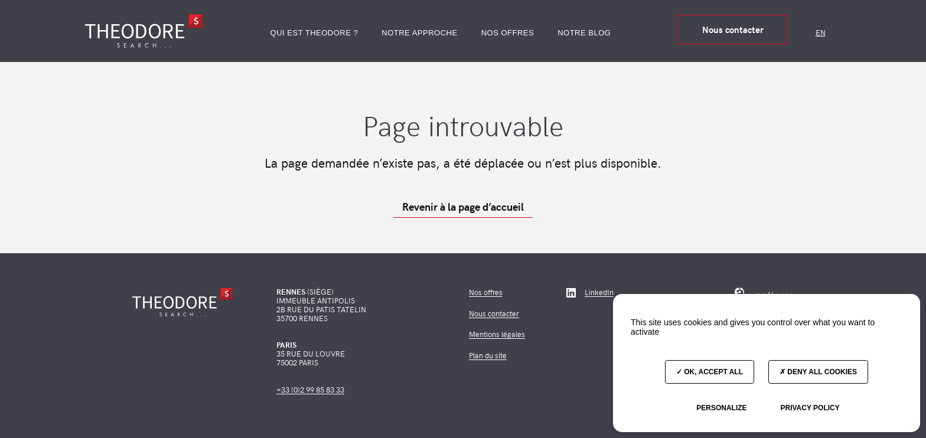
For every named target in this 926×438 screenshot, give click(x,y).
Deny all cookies (818, 372)
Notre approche (419, 32)
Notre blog (584, 32)
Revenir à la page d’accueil (463, 207)
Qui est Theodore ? (314, 32)
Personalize (721, 408)
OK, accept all (709, 372)
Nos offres (507, 32)
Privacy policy (809, 408)
